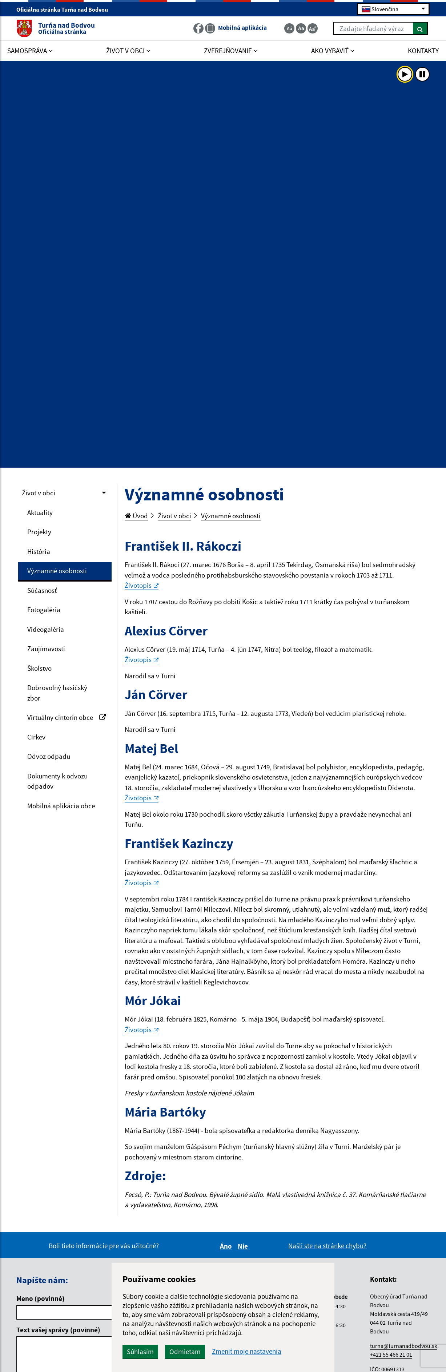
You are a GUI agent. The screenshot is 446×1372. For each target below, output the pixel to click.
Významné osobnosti (57, 570)
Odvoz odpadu (48, 756)
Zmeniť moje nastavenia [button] (246, 1351)
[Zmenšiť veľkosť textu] (289, 28)
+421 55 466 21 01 (391, 1354)
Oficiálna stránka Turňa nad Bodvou (65, 9)
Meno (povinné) (40, 1298)
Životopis (141, 585)
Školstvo (39, 668)
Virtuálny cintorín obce (66, 717)
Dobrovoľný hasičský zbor (57, 692)
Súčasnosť (42, 590)
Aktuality (40, 512)
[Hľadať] (420, 28)
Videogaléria (45, 629)
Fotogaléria (43, 609)
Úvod (136, 515)
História (38, 551)
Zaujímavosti (46, 648)
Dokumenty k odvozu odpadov (57, 781)
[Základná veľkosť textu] (301, 28)
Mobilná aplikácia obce (61, 805)
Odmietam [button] (185, 1351)
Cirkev (36, 737)
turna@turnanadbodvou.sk (403, 1345)
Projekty (39, 531)
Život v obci (38, 492)
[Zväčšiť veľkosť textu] (313, 28)
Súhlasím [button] (140, 1351)
